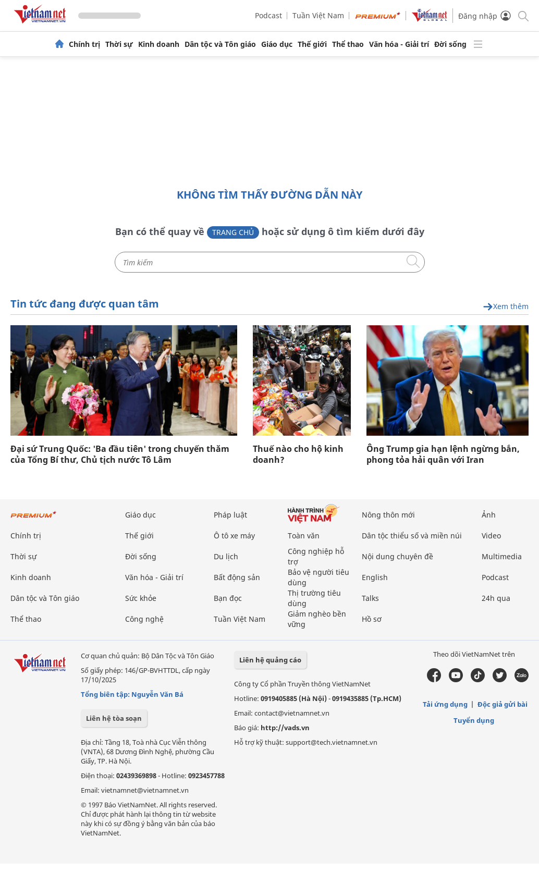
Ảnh (489, 515)
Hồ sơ (372, 619)
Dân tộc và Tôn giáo (220, 44)
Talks (370, 598)
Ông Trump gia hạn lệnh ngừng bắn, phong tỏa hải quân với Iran (443, 454)
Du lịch (226, 556)
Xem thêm (506, 306)
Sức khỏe (140, 598)
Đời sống (450, 44)
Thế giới (312, 44)
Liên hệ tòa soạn (114, 718)
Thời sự (119, 44)
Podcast (268, 15)
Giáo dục (276, 44)
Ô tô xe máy (234, 535)
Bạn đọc (228, 598)
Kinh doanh (158, 44)
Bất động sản (237, 577)
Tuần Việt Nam (318, 15)
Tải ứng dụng (445, 704)
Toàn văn (304, 535)
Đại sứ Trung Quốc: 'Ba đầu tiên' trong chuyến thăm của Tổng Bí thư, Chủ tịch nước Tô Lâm (119, 454)
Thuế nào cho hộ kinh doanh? (298, 454)
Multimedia (502, 556)
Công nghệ (144, 619)
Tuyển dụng (474, 720)
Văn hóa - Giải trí (399, 44)
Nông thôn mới (388, 515)
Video (491, 535)
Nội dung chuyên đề (397, 556)
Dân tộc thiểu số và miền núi (412, 535)
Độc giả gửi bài (502, 704)
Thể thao (348, 44)
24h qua (496, 598)
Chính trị (84, 44)
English (375, 577)
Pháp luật (230, 515)
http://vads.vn (285, 727)
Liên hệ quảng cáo (270, 660)
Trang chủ (233, 232)
